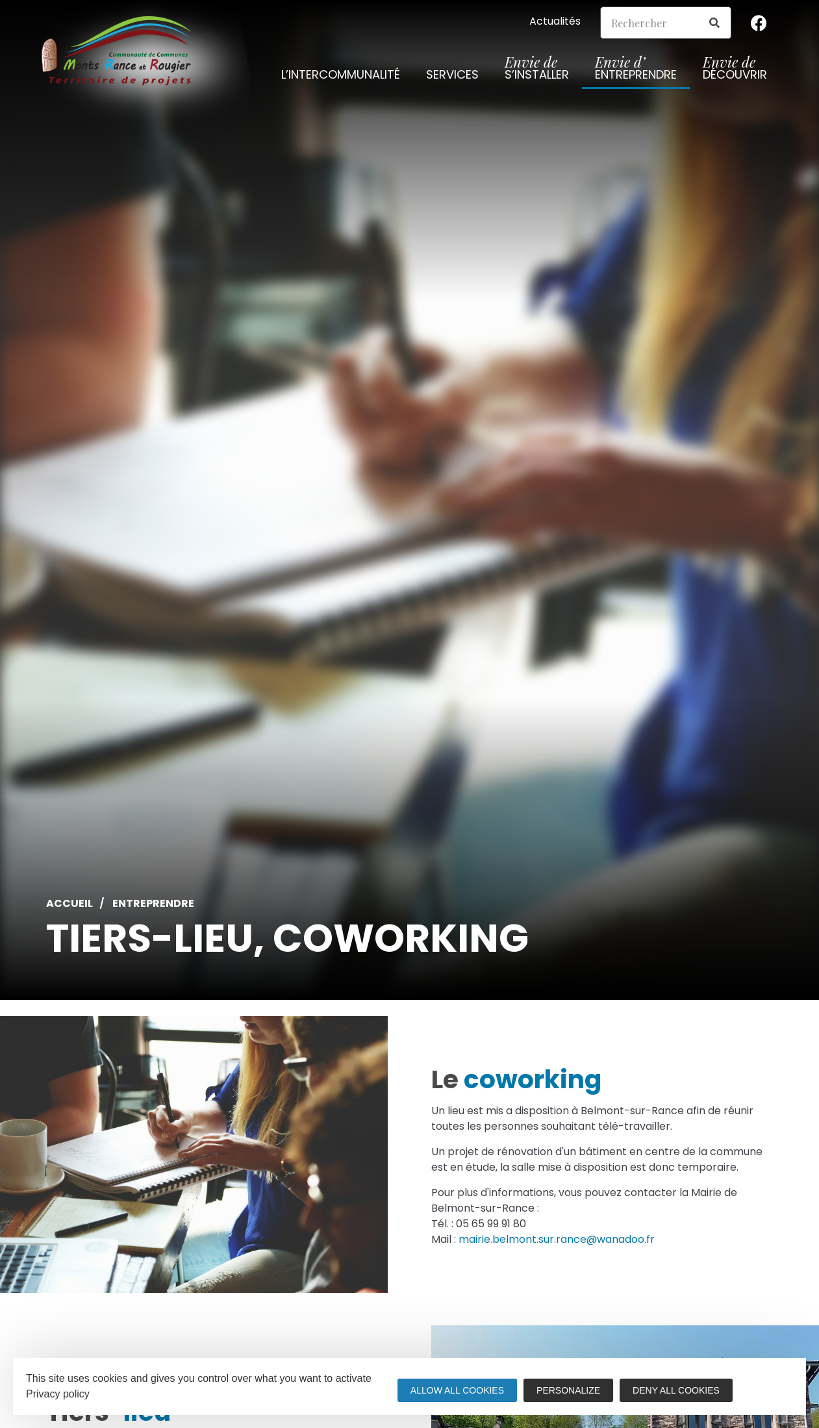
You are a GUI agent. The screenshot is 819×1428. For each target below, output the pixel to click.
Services (452, 77)
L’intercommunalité (340, 77)
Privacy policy (58, 1393)
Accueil (69, 904)
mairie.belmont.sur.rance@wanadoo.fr (557, 1239)
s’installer (537, 70)
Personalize (568, 1390)
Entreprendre (153, 904)
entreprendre (636, 70)
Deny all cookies (676, 1390)
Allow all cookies (457, 1390)
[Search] (714, 22)
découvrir (735, 70)
